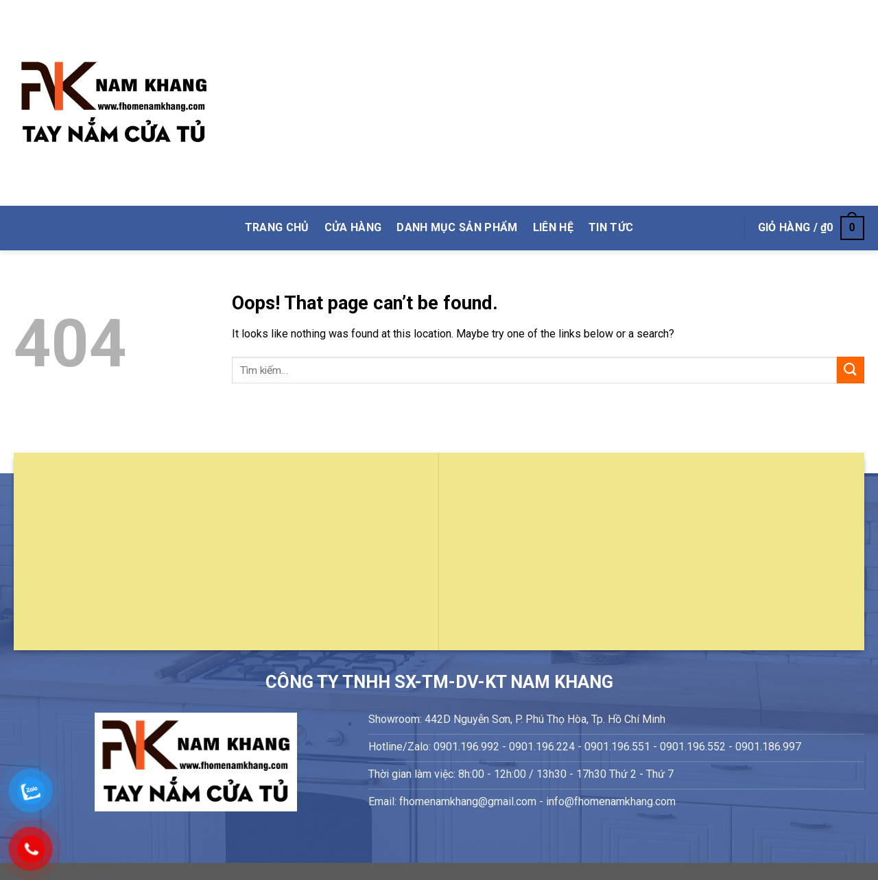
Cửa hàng (353, 227)
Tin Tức (611, 227)
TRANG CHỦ (277, 227)
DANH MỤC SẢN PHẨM (456, 227)
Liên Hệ (553, 227)
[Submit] (850, 370)
